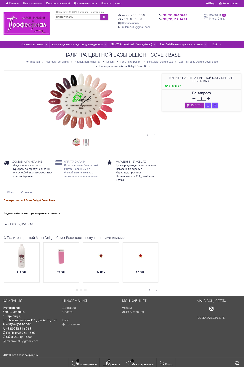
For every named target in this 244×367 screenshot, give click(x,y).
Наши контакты (32, 3)
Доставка (69, 308)
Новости (106, 3)
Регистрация (228, 3)
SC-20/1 (72, 12)
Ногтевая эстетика (21, 44)
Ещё (229, 44)
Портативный (96, 12)
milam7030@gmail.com (136, 27)
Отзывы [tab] (26, 192)
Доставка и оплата (85, 3)
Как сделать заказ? (58, 3)
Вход (210, 3)
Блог (65, 320)
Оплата (67, 312)
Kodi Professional (207, 44)
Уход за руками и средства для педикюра (65, 44)
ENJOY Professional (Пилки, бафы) (119, 44)
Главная (12, 3)
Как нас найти (130, 23)
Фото (118, 3)
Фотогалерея (71, 324)
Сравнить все (115, 237)
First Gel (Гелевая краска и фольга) (168, 44)
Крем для (83, 12)
